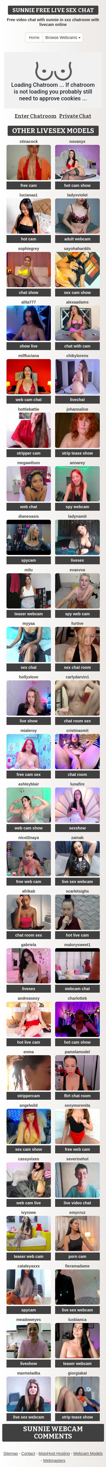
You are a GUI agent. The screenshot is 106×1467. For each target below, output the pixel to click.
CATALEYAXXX (29, 1266)
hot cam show (77, 185)
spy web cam (77, 614)
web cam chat (29, 399)
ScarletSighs (77, 891)
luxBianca (77, 1319)
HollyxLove (28, 677)
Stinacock (29, 141)
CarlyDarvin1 (77, 677)
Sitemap (10, 1453)
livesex (77, 560)
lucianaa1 (29, 195)
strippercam (28, 1096)
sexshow (77, 828)
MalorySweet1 (77, 944)
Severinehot (77, 1159)
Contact (28, 1453)
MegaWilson (28, 463)
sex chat (28, 667)
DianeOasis (28, 516)
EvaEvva (77, 570)
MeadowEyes (28, 1319)
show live (29, 346)
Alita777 (28, 302)
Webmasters (54, 1460)
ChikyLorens (77, 355)
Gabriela (28, 944)
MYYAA (28, 623)
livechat (77, 399)
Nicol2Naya (28, 837)
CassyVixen (28, 1159)
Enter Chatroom (36, 116)
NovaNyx (77, 141)
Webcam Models (88, 1453)
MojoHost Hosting (54, 1453)
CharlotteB (77, 998)
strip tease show (77, 453)
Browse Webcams (62, 37)
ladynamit (77, 516)
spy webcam (77, 507)
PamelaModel (77, 1052)
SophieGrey (28, 248)
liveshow (28, 1363)
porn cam (77, 1256)
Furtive (77, 623)
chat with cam (77, 346)
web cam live (28, 1203)
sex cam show (77, 292)
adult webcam (77, 239)
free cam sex (29, 774)
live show (29, 721)
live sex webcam (77, 881)
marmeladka (28, 1373)
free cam (28, 185)
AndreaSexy (29, 998)
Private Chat (75, 116)
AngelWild (29, 1105)
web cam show (29, 828)
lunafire (77, 784)
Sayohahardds (77, 248)
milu (29, 570)
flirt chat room (77, 1096)
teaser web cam (28, 1256)
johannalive (77, 409)
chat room (77, 774)
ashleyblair (28, 784)
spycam (28, 560)
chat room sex (77, 721)
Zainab (77, 837)
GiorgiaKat (77, 1373)
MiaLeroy (28, 730)
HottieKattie (28, 409)
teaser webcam (28, 614)
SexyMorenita (77, 1105)
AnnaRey (77, 463)
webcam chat (77, 988)
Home (34, 37)
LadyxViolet (77, 195)
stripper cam (28, 453)
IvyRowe (28, 1212)
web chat (28, 507)
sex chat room (77, 667)
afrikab (28, 891)
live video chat (77, 1203)
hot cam (28, 239)
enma (28, 1052)
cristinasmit (77, 730)
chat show (28, 292)
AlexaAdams (77, 302)
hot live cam (77, 935)
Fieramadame (77, 1266)
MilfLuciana (28, 355)
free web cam (28, 881)
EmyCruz (77, 1212)
